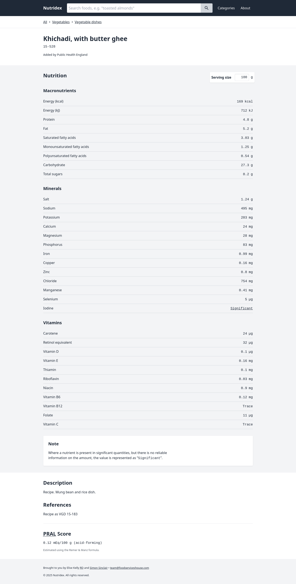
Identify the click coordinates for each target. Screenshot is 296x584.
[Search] (207, 8)
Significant (242, 308)
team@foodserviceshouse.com (129, 568)
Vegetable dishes (88, 22)
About (245, 8)
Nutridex (52, 8)
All (45, 22)
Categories (226, 8)
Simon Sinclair (99, 568)
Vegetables (61, 22)
